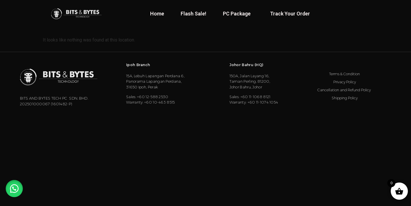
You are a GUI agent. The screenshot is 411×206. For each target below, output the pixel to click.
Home (157, 14)
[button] (14, 188)
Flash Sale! (193, 14)
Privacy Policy (344, 82)
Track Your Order (290, 14)
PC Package (238, 14)
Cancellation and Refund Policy (344, 90)
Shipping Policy (345, 98)
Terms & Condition (344, 74)
